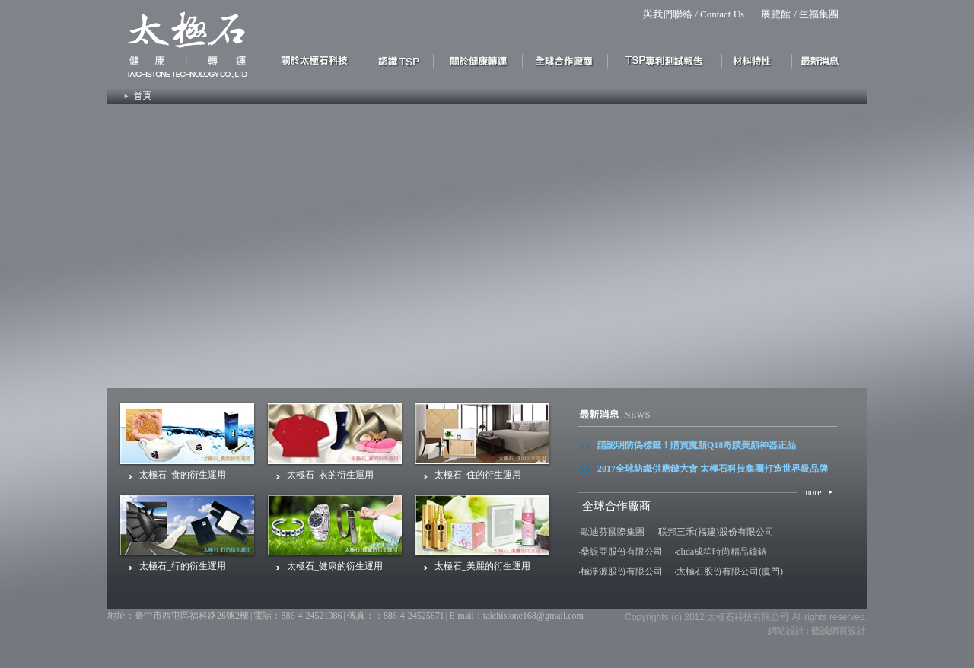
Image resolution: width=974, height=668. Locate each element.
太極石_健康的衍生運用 (335, 566)
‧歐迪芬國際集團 (611, 531)
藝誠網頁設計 (838, 630)
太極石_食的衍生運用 (182, 474)
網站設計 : (788, 630)
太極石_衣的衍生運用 (330, 474)
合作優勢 (565, 60)
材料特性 (757, 60)
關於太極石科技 (317, 60)
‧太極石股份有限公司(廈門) (728, 571)
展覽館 (776, 14)
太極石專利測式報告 (665, 60)
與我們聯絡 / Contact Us (693, 14)
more (812, 492)
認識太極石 (397, 60)
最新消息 (823, 60)
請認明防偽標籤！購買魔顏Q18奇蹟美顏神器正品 (696, 445)
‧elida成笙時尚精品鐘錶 (720, 551)
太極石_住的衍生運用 (477, 474)
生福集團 (819, 14)
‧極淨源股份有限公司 (620, 571)
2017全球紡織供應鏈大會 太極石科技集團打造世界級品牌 (712, 468)
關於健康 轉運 (478, 60)
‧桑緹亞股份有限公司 (620, 551)
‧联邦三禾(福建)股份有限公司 (715, 531)
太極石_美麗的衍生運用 (482, 566)
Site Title (180, 42)
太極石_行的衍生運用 (182, 566)
